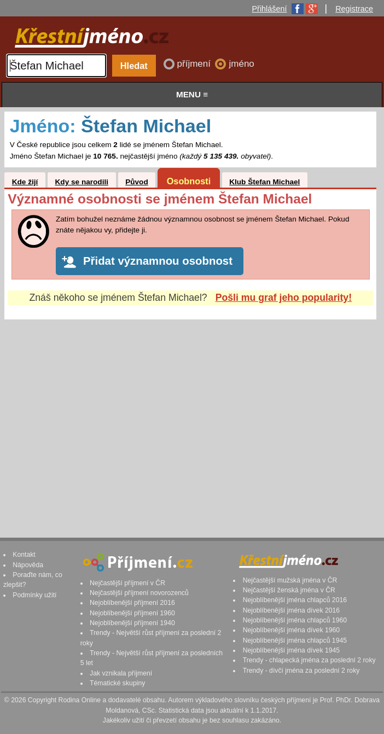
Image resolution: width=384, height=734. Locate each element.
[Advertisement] (190, 417)
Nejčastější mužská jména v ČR (290, 580)
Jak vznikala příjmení (121, 673)
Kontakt (24, 554)
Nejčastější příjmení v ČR (127, 583)
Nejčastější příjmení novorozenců (139, 593)
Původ (136, 182)
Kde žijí (25, 182)
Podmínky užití (34, 595)
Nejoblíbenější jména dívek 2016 (291, 610)
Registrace (354, 8)
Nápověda (28, 565)
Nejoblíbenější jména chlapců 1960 (295, 620)
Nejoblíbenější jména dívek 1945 (291, 650)
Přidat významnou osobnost (157, 261)
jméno (241, 64)
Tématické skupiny (117, 683)
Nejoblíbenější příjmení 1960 (132, 613)
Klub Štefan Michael (264, 182)
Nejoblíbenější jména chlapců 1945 (295, 640)
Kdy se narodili (81, 182)
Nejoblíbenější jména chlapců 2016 (295, 600)
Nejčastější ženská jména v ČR (289, 590)
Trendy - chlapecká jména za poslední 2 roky (309, 660)
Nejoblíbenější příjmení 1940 (132, 623)
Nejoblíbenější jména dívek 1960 (291, 630)
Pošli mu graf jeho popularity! (284, 297)
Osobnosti (189, 181)
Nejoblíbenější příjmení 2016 (132, 603)
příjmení (195, 64)
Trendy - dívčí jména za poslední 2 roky (301, 670)
